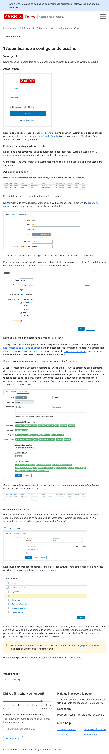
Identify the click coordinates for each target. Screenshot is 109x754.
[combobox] (67, 16)
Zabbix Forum (91, 734)
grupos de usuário (89, 645)
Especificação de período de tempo (22, 347)
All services (63, 734)
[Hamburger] (103, 16)
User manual (9, 28)
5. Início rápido (27, 28)
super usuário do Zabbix (45, 136)
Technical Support (66, 729)
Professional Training (95, 729)
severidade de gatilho (75, 351)
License (57, 749)
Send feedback (13, 738)
